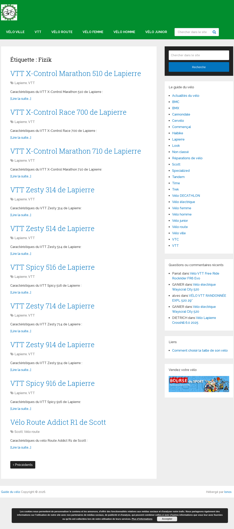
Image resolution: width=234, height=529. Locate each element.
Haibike (177, 133)
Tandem (178, 177)
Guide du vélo (10, 523)
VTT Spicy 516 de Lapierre (56, 294)
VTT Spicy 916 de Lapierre (56, 413)
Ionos (228, 523)
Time (176, 183)
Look (176, 146)
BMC (175, 102)
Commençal (181, 127)
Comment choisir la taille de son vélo (200, 350)
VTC (175, 239)
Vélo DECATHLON (186, 196)
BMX (175, 108)
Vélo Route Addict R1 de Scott (62, 453)
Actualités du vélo (185, 96)
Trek (175, 189)
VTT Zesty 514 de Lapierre (56, 254)
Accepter (167, 519)
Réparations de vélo (187, 158)
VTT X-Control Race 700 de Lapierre (74, 124)
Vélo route (62, 32)
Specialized (181, 171)
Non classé (180, 152)
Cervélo (178, 121)
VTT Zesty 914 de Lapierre (56, 374)
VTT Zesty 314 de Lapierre (56, 214)
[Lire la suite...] (20, 110)
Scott (19, 463)
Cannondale (181, 114)
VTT (38, 32)
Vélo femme (93, 32)
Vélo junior (156, 32)
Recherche (215, 32)
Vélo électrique (183, 202)
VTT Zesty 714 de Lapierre (56, 334)
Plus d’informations (142, 519)
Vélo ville (15, 32)
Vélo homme (124, 32)
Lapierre (21, 95)
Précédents (23, 496)
